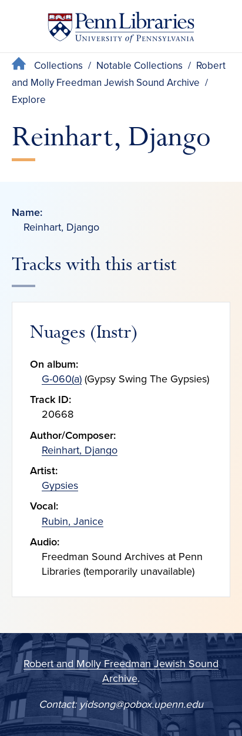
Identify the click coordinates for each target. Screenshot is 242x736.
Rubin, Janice (72, 521)
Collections (58, 65)
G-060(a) (62, 378)
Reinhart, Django (79, 450)
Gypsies (60, 485)
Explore (29, 100)
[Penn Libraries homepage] (121, 30)
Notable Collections (139, 65)
